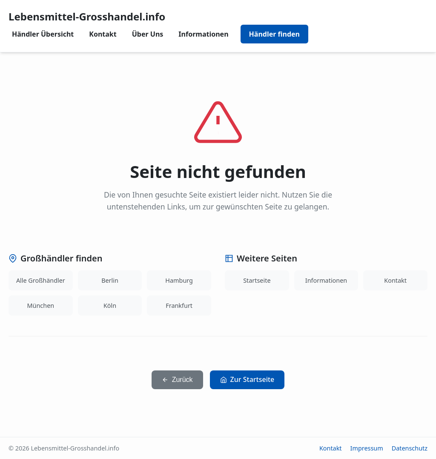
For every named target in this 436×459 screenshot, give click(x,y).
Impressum (366, 448)
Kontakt (102, 34)
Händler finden (274, 34)
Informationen (203, 34)
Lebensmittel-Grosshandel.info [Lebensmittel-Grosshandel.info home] (87, 16)
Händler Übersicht (43, 34)
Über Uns (148, 34)
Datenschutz (409, 448)
